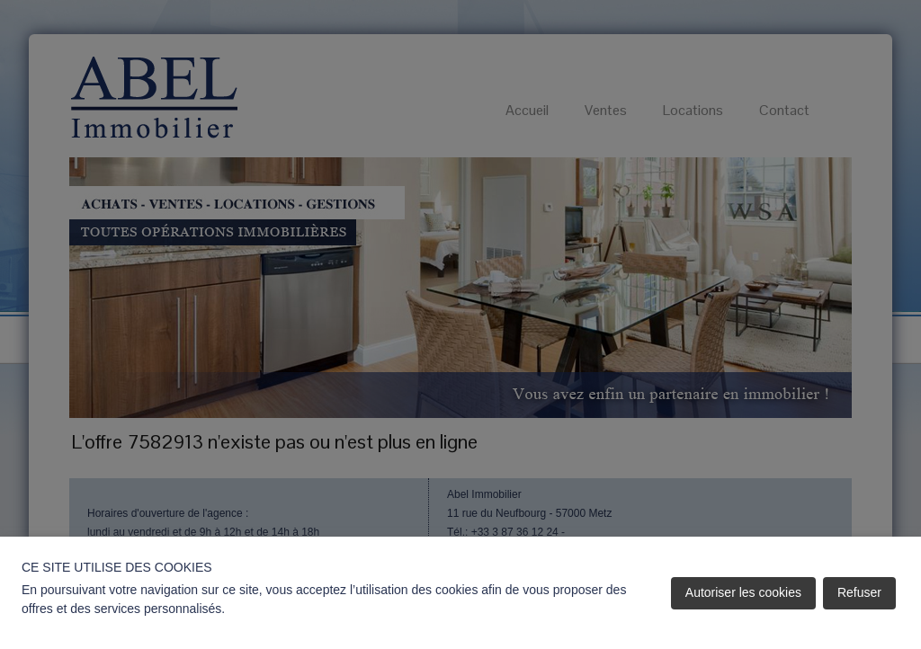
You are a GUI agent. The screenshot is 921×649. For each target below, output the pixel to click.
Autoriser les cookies (743, 592)
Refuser (859, 592)
